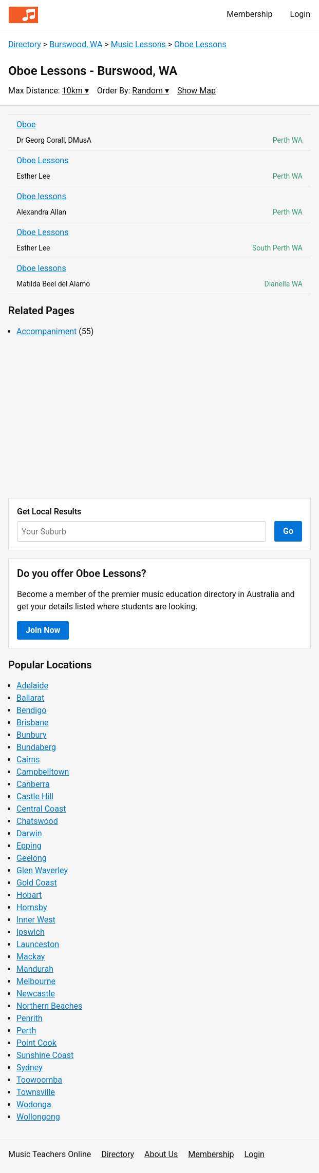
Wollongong (38, 1117)
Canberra (33, 784)
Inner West (35, 920)
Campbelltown (42, 772)
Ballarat (30, 698)
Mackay (30, 957)
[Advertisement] (159, 418)
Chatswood (37, 821)
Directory (24, 44)
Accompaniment (46, 331)
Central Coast (41, 809)
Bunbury (31, 735)
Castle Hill (34, 796)
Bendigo (31, 710)
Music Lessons (138, 44)
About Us (161, 1154)
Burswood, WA (75, 44)
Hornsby (31, 907)
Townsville (35, 1092)
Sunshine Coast (44, 1055)
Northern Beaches (49, 1006)
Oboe (26, 124)
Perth (26, 1030)
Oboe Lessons (200, 44)
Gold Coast (36, 883)
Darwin (29, 833)
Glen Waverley (42, 870)
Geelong (31, 858)
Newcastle (35, 993)
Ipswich (30, 932)
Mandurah (34, 969)
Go (288, 531)
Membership (249, 14)
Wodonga (33, 1104)
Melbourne (35, 981)
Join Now (43, 630)
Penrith (29, 1018)
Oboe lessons (41, 196)
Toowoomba (39, 1080)
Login (300, 14)
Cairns (28, 759)
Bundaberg (36, 747)
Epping (29, 846)
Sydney (29, 1067)
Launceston (37, 944)
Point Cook (36, 1043)
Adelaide (32, 685)
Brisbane (32, 722)
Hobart (29, 895)
